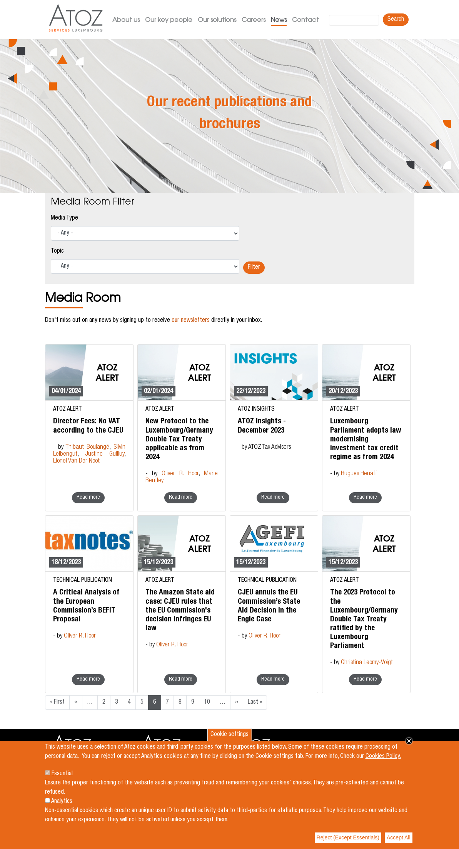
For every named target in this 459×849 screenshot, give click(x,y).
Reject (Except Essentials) (348, 837)
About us (126, 20)
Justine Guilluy (104, 454)
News (279, 20)
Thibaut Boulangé (87, 447)
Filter (254, 268)
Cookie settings (229, 735)
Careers (253, 20)
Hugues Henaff (359, 474)
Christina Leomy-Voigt (367, 662)
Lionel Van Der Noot (76, 461)
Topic (57, 251)
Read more (88, 497)
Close (409, 741)
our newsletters (191, 321)
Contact (305, 20)
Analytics (61, 802)
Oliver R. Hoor (180, 474)
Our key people (168, 20)
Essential (62, 774)
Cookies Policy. (383, 757)
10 (207, 702)
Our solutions (217, 20)
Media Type (64, 218)
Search (395, 20)
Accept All (398, 837)
